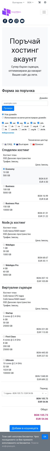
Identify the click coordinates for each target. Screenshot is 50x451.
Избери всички (8, 133)
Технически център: (38, 140)
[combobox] (25, 393)
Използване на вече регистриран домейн (24, 117)
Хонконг (36, 144)
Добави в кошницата (25, 428)
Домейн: (43, 98)
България (21, 144)
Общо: (44, 409)
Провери (8, 108)
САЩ (7, 144)
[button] (39, 2)
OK (44, 436)
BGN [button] (29, 2)
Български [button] (18, 2)
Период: (44, 388)
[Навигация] (44, 12)
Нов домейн (9, 114)
